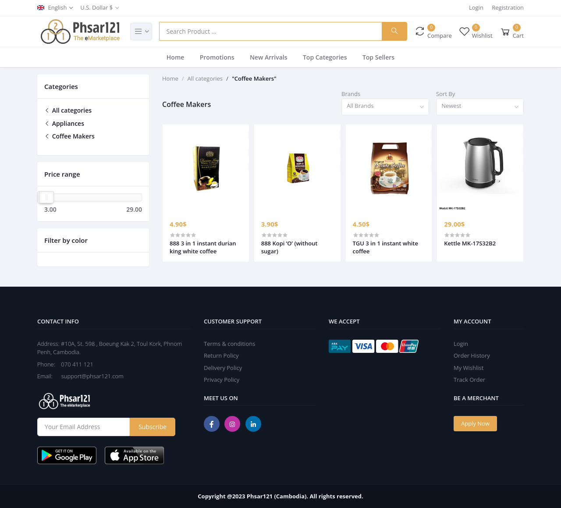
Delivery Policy (223, 368)
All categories (68, 110)
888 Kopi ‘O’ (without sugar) (289, 247)
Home (176, 57)
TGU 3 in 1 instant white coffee (385, 247)
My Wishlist (468, 368)
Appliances (64, 123)
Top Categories (325, 57)
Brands (350, 94)
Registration (508, 7)
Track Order (469, 380)
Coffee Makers (69, 136)
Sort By (445, 94)
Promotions (217, 57)
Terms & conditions (229, 344)
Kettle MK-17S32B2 (470, 243)
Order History (472, 355)
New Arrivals (269, 57)
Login (476, 7)
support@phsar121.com (89, 376)
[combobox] (385, 107)
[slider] (46, 197)
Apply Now (475, 423)
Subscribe (152, 427)
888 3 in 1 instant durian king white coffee (203, 247)
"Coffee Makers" (254, 78)
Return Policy (221, 355)
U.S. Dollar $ (96, 7)
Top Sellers (378, 57)
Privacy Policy (221, 380)
